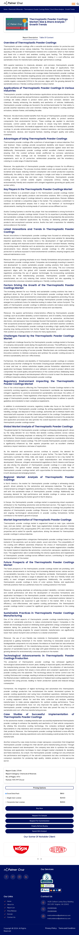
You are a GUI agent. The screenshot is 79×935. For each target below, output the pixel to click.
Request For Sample (39, 816)
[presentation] (41, 859)
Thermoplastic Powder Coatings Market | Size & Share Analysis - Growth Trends (48, 22)
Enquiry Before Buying (39, 826)
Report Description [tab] (30, 37)
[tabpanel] (39, 401)
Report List (11, 908)
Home (5, 9)
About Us (10, 904)
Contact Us (11, 917)
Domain (10, 914)
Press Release (11, 911)
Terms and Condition (67, 928)
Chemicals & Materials (16, 9)
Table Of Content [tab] (46, 37)
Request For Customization (39, 821)
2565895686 (52, 908)
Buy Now (39, 808)
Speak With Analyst (39, 831)
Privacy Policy (51, 928)
